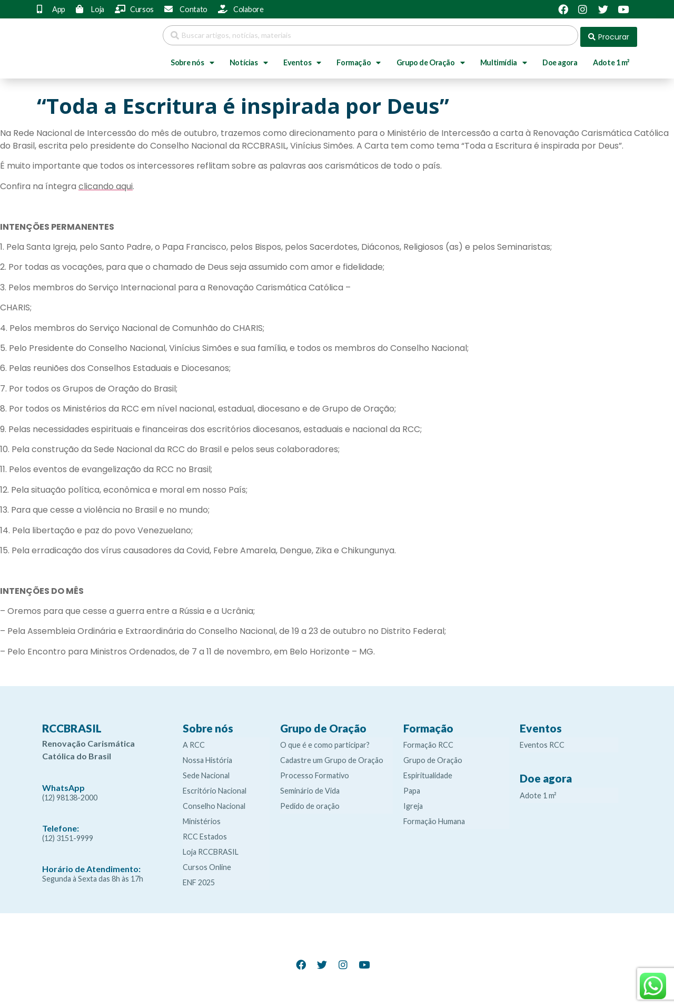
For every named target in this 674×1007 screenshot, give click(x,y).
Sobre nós (192, 60)
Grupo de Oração (431, 60)
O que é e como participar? (325, 742)
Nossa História (207, 757)
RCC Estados (205, 833)
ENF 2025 (199, 879)
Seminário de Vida (310, 788)
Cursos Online (207, 864)
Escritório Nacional (214, 788)
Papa (411, 788)
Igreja (413, 803)
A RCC (194, 742)
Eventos (302, 60)
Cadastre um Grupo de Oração (331, 757)
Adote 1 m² (611, 59)
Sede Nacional (206, 772)
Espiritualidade (427, 772)
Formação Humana (434, 818)
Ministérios (202, 818)
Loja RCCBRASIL (211, 849)
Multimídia (503, 60)
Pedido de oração (310, 803)
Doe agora (559, 59)
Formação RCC (428, 742)
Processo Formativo (314, 772)
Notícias (248, 60)
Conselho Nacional (214, 803)
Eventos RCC (542, 742)
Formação (358, 60)
